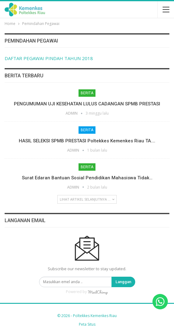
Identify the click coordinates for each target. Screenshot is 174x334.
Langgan (123, 281)
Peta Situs (87, 324)
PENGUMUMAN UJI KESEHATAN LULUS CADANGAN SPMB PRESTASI (87, 104)
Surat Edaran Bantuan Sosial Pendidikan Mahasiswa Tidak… (87, 178)
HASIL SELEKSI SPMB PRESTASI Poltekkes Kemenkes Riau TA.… (87, 141)
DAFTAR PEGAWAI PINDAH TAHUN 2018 (49, 58)
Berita (87, 93)
